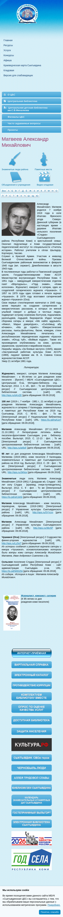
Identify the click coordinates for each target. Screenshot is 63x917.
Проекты (13, 130)
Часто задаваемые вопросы (24, 123)
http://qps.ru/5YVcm (42, 512)
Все (4, 191)
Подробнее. (54, 905)
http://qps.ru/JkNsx (17, 472)
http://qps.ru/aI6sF (17, 447)
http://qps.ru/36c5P (43, 528)
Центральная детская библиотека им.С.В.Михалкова (27, 109)
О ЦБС (11, 94)
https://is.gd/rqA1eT (51, 419)
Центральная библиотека (22, 101)
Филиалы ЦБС (16, 116)
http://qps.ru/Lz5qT (11, 543)
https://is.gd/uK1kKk (12, 497)
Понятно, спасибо (50, 912)
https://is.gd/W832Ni (12, 571)
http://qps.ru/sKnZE (12, 395)
